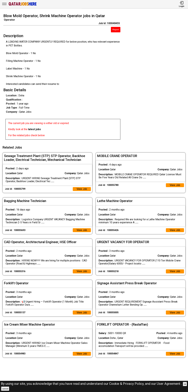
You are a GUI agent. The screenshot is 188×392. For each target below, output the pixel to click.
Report (115, 29)
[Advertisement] (157, 77)
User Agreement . (169, 384)
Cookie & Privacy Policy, (127, 384)
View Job (81, 188)
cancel (5, 389)
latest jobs (34, 129)
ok (185, 384)
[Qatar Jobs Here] (22, 5)
